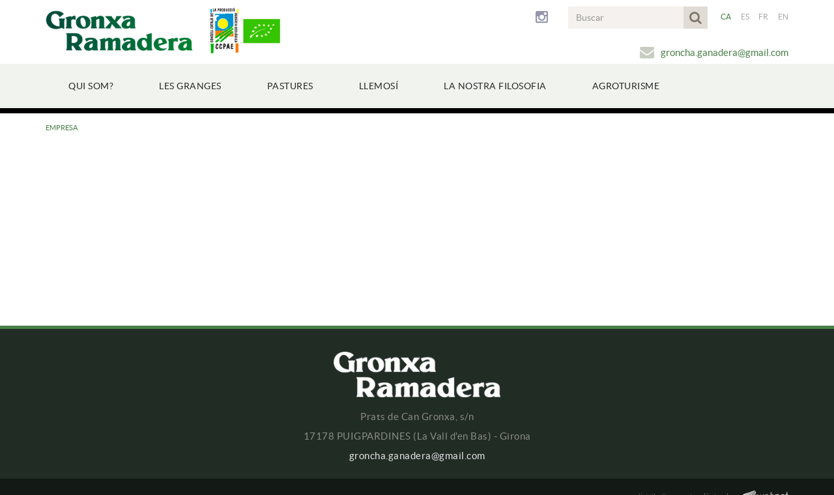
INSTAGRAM (544, 17)
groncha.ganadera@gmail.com (724, 52)
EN (783, 16)
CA (726, 16)
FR (763, 16)
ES (745, 16)
